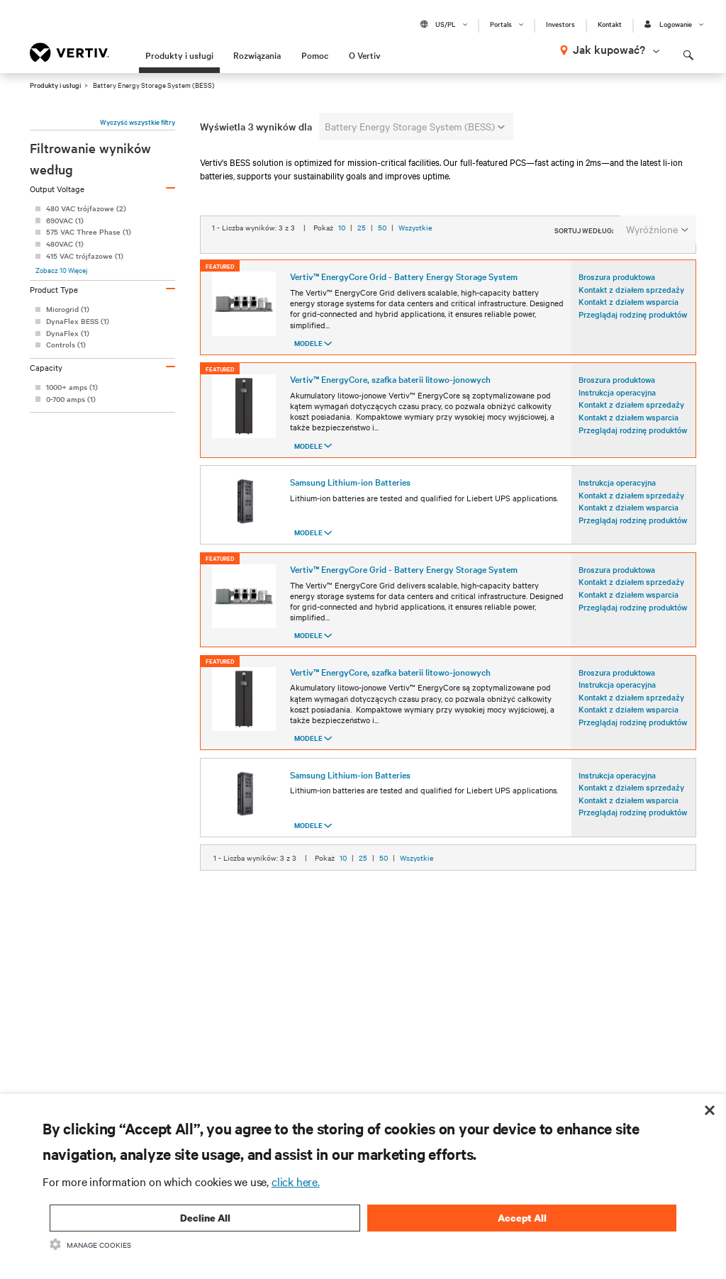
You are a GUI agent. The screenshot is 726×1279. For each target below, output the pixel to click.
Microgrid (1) (67, 308)
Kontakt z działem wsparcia (628, 322)
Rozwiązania (257, 54)
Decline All (205, 1217)
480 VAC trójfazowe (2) (86, 208)
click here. (296, 1181)
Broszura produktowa (617, 297)
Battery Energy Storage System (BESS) (415, 126)
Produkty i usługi (179, 54)
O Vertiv (365, 54)
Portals (501, 24)
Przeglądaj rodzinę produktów (633, 334)
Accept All (522, 1217)
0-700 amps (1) (71, 398)
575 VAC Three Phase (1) (88, 231)
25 (361, 262)
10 (341, 262)
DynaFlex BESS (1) (77, 320)
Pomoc (314, 54)
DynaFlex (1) (67, 333)
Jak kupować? (609, 49)
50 (382, 262)
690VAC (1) (65, 220)
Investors (560, 24)
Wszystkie (415, 262)
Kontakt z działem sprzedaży (631, 309)
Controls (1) (66, 344)
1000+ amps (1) (72, 386)
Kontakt (610, 24)
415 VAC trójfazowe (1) (84, 255)
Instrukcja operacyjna (617, 412)
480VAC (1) (65, 243)
